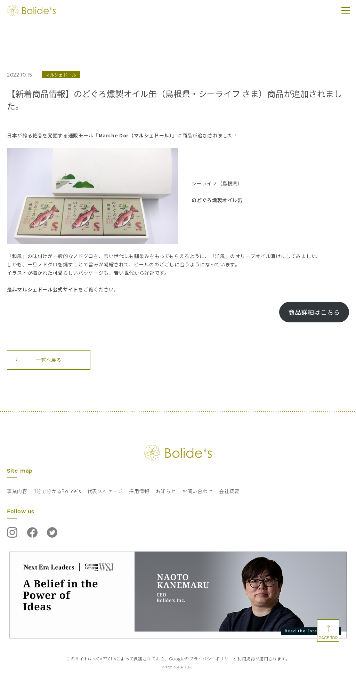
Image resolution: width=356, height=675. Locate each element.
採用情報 (139, 491)
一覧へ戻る (48, 359)
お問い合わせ (197, 491)
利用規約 (246, 658)
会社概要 (229, 491)
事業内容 (17, 491)
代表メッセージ (105, 491)
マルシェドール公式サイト (47, 289)
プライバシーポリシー (211, 658)
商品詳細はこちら (314, 311)
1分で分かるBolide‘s (57, 491)
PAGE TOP (328, 637)
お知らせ (166, 491)
